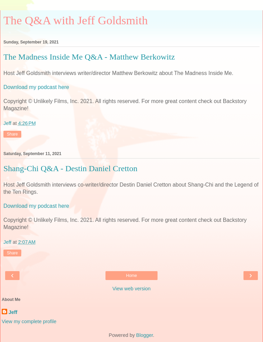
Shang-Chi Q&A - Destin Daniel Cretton (70, 168)
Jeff (13, 312)
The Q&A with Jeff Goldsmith (75, 20)
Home (131, 275)
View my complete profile (29, 321)
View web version (131, 288)
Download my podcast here (36, 87)
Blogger (144, 335)
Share (12, 134)
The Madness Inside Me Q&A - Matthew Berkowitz (89, 56)
